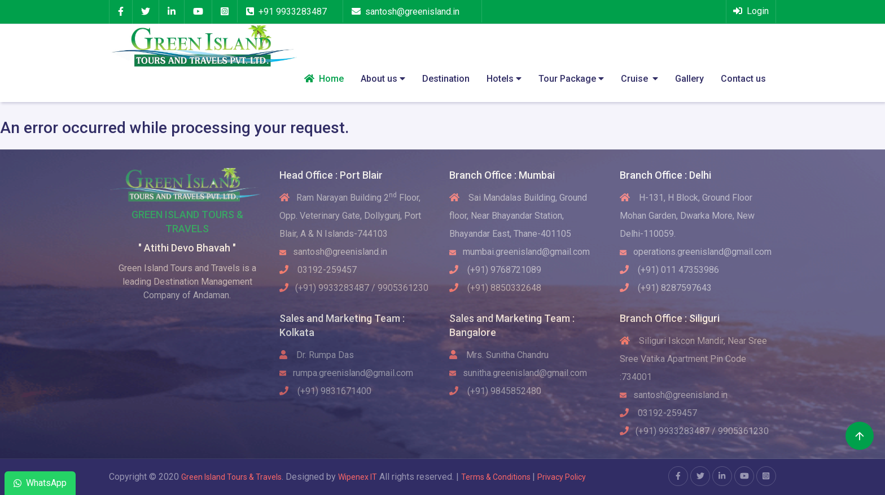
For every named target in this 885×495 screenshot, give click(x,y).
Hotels (504, 78)
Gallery (689, 78)
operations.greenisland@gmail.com (696, 251)
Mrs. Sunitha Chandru (499, 355)
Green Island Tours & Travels (231, 476)
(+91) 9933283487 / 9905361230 (353, 287)
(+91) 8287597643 (666, 287)
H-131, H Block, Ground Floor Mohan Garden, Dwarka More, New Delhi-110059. (687, 215)
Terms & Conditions (496, 476)
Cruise (639, 78)
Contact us (743, 78)
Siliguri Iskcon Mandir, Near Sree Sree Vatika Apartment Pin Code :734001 (693, 358)
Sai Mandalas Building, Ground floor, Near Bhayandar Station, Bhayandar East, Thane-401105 (518, 215)
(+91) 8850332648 (495, 287)
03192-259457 (318, 269)
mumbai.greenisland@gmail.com (519, 251)
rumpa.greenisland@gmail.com (346, 373)
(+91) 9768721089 (495, 269)
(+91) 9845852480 (495, 391)
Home (324, 78)
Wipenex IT (357, 476)
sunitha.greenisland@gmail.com (518, 373)
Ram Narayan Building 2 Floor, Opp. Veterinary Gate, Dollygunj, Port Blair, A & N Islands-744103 (350, 215)
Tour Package (571, 78)
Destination (446, 78)
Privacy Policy (561, 476)
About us (383, 78)
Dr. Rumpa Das (316, 355)
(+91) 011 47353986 (669, 269)
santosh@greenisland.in (412, 11)
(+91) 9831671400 (325, 391)
